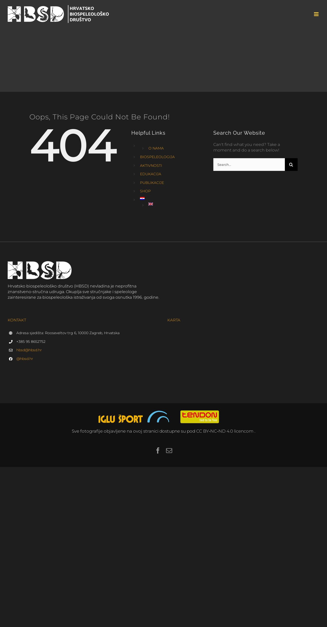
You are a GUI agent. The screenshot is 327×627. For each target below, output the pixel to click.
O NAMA (156, 148)
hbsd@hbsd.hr (29, 350)
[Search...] (249, 164)
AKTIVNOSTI (151, 165)
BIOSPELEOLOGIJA (157, 157)
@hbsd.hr (24, 358)
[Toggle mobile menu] (316, 14)
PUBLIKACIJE (152, 182)
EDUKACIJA (150, 174)
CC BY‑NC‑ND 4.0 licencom (225, 431)
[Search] (291, 164)
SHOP (145, 191)
